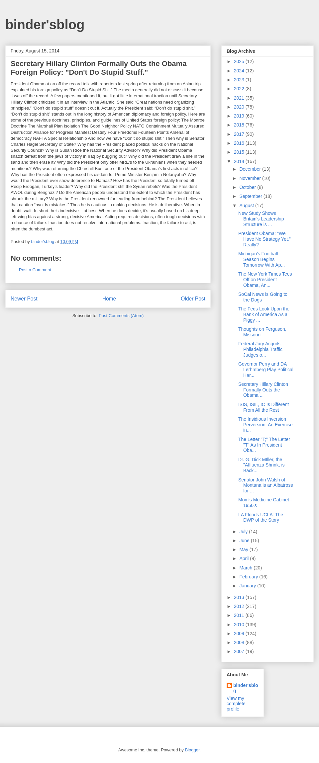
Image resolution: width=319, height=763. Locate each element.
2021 (240, 98)
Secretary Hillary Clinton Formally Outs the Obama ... (263, 389)
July (244, 531)
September (251, 196)
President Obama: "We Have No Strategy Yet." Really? (264, 239)
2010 (240, 624)
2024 (240, 70)
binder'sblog (44, 24)
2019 (240, 116)
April (244, 558)
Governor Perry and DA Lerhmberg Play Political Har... (265, 369)
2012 (240, 606)
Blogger (192, 749)
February (249, 576)
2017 (240, 134)
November (250, 178)
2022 (240, 88)
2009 (240, 633)
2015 (240, 152)
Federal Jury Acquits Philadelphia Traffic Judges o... (260, 349)
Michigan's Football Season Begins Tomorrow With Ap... (261, 259)
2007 (240, 651)
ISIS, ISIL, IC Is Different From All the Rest (263, 407)
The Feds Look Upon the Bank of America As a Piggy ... (263, 314)
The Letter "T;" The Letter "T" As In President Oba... (264, 445)
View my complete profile (236, 704)
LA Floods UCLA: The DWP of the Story (260, 517)
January (248, 585)
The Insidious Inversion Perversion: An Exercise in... (265, 424)
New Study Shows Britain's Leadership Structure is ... (261, 219)
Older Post (193, 298)
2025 (240, 61)
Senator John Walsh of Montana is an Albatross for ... (265, 485)
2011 (240, 615)
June (245, 540)
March (246, 567)
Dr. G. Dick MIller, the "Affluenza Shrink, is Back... (261, 465)
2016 (240, 143)
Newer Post (24, 298)
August (247, 205)
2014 (240, 161)
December (250, 169)
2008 (240, 642)
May (244, 549)
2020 (240, 107)
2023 (240, 79)
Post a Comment (35, 269)
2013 (240, 597)
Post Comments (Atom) (121, 315)
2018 (240, 124)
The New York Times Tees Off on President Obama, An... (265, 279)
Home (109, 298)
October (248, 187)
